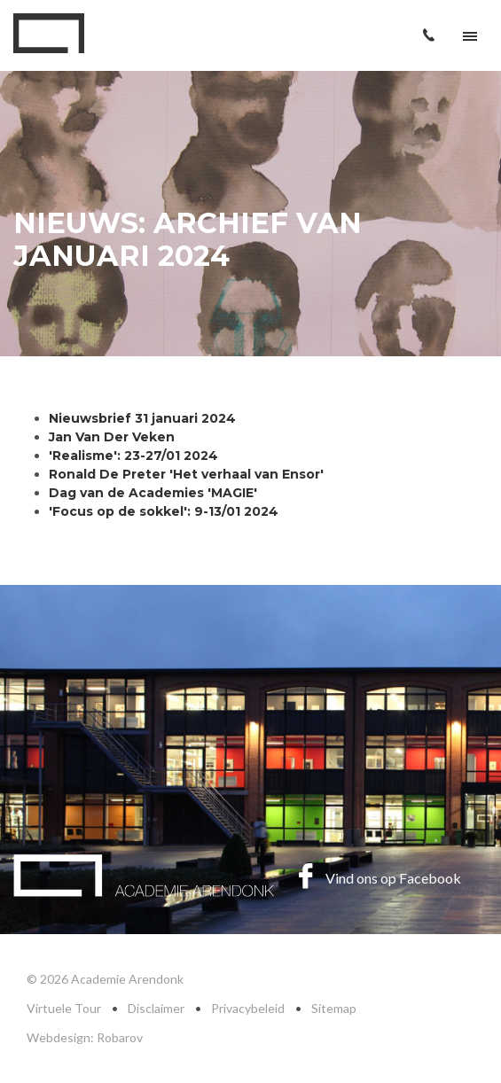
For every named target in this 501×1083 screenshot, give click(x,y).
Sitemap (333, 1008)
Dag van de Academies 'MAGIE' (153, 493)
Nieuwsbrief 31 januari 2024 (142, 418)
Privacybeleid (248, 1008)
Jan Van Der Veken (112, 437)
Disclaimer (156, 1008)
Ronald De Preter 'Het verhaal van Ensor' (186, 474)
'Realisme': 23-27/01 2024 (133, 456)
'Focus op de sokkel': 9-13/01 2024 (163, 511)
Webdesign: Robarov (85, 1037)
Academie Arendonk (48, 33)
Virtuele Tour (64, 1008)
